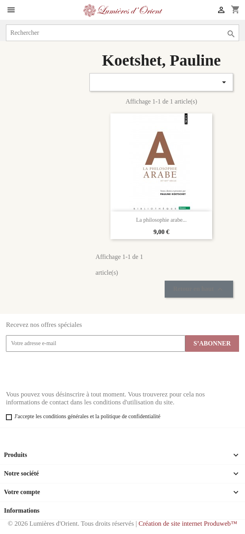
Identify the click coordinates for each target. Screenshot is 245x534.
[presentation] (66, 371)
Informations (22, 510)
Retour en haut (199, 289)
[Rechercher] (122, 33)
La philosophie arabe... (161, 220)
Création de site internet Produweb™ (188, 523)
